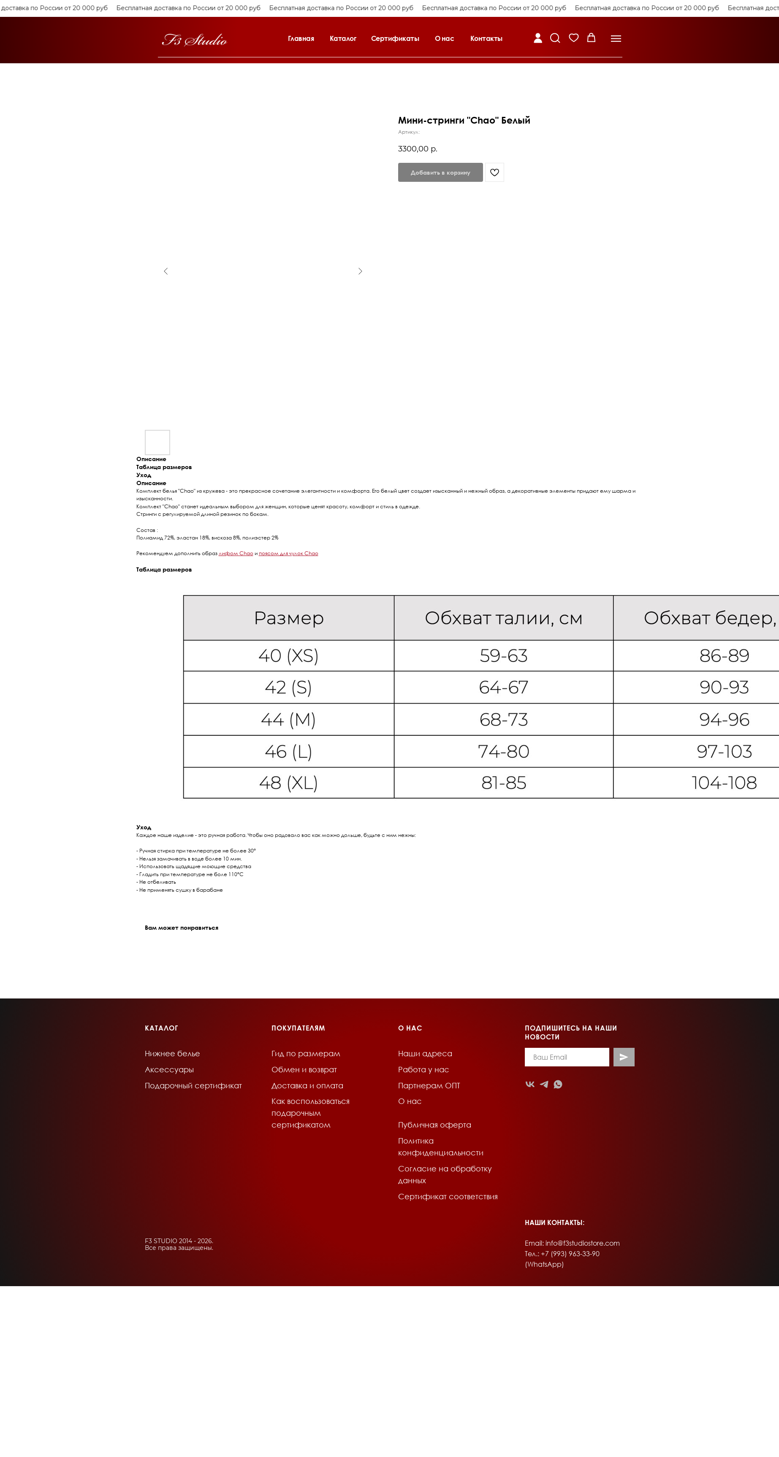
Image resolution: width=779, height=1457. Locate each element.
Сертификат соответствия (448, 1196)
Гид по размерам (305, 1053)
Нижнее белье (172, 1053)
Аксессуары (169, 1069)
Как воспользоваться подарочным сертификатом (310, 1112)
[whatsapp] (558, 1084)
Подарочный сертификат (193, 1085)
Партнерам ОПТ (429, 1085)
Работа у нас (423, 1069)
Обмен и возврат (304, 1069)
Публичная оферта (434, 1124)
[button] (307, 35)
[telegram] (544, 1084)
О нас (410, 1101)
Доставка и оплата (307, 1085)
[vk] (530, 1084)
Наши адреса (425, 1053)
